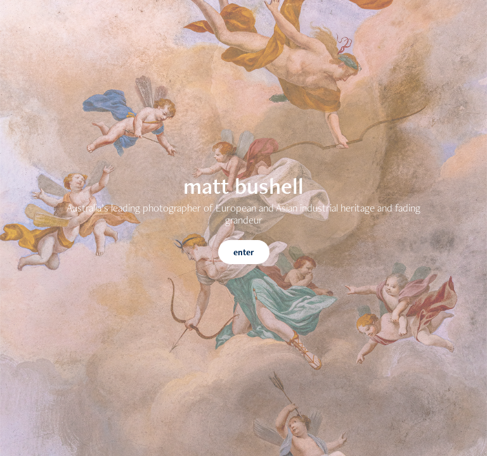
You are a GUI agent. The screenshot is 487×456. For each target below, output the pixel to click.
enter (243, 252)
